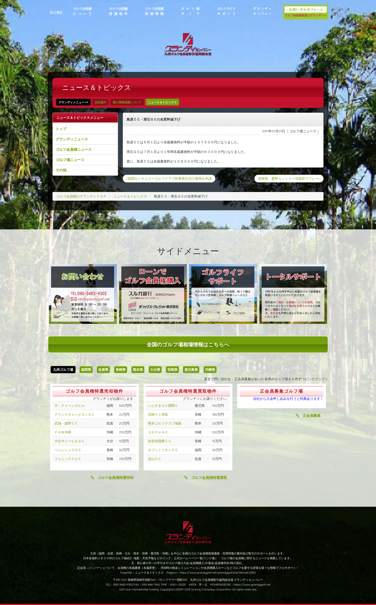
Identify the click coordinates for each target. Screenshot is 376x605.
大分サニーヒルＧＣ (69, 441)
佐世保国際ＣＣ (159, 441)
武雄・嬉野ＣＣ (66, 423)
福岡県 (86, 369)
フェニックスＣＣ (67, 459)
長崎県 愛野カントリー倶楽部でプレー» (289, 178)
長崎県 (121, 369)
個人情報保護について (127, 102)
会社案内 (100, 102)
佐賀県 (103, 369)
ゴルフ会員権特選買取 (205, 477)
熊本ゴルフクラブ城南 (165, 423)
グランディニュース (72, 139)
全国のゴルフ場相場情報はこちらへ (188, 344)
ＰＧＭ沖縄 (62, 432)
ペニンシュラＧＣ (67, 450)
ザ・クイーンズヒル (69, 405)
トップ (61, 129)
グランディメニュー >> (73, 102)
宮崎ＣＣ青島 (158, 414)
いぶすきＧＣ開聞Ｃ (163, 405)
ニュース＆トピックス (162, 102)
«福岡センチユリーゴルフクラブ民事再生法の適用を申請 (169, 178)
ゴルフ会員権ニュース (74, 149)
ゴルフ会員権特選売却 (112, 477)
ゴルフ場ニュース (70, 159)
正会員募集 (308, 415)
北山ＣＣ (154, 459)
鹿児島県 (191, 369)
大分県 (155, 369)
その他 (61, 170)
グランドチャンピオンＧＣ (74, 414)
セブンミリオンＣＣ (163, 450)
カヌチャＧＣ (158, 432)
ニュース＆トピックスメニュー (79, 118)
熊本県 (138, 369)
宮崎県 (172, 369)
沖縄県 (210, 369)
